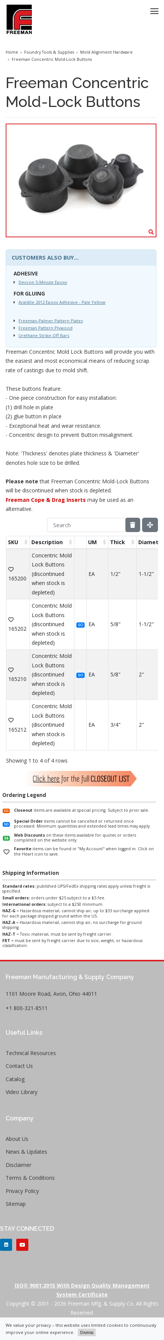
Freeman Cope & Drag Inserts (46, 499)
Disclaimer (18, 1164)
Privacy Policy (22, 1191)
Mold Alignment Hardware (106, 52)
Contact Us (19, 1065)
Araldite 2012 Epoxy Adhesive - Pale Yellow (62, 302)
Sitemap (16, 1203)
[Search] (86, 525)
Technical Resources (31, 1053)
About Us (17, 1138)
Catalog (15, 1079)
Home (12, 52)
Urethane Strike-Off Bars (44, 335)
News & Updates (26, 1151)
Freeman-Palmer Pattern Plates (51, 320)
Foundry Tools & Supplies (49, 52)
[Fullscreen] (150, 525)
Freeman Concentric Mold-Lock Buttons (52, 59)
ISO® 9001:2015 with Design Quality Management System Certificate (82, 1290)
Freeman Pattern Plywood (46, 328)
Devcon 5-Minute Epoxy (43, 282)
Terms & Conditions (30, 1177)
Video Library (21, 1092)
